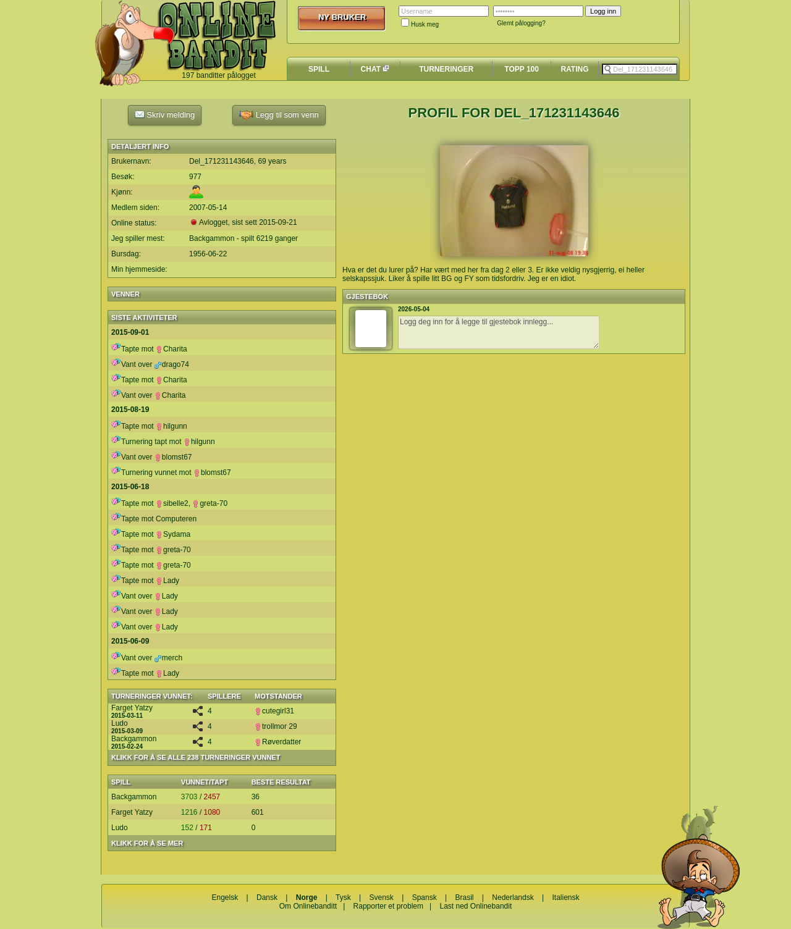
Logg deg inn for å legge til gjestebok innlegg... (498, 332)
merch (168, 658)
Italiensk (565, 897)
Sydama (173, 534)
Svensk (382, 897)
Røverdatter (278, 742)
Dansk (266, 897)
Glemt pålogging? (521, 23)
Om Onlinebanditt (308, 906)
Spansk (424, 897)
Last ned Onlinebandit (475, 906)
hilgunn (171, 426)
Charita (171, 349)
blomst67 (173, 457)
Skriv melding (165, 114)
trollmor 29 (276, 726)
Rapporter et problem (388, 906)
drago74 (171, 364)
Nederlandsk (512, 897)
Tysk (343, 897)
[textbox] (639, 69)
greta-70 (209, 503)
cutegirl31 (274, 711)
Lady (167, 580)
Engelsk (224, 897)
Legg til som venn (279, 115)
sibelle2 (172, 503)
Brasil (464, 897)
